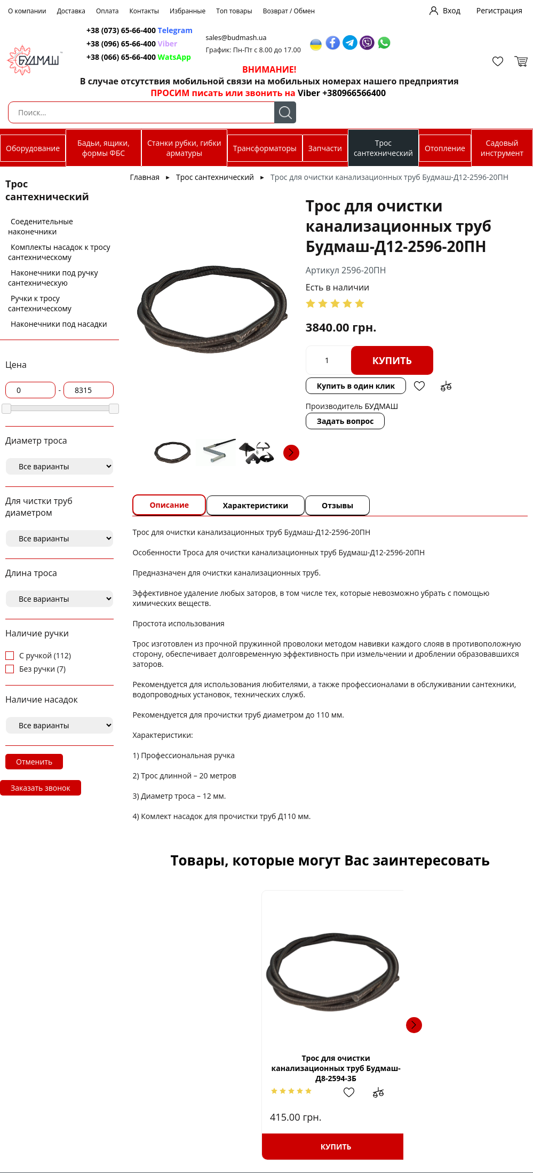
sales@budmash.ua (233, 37)
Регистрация (499, 10)
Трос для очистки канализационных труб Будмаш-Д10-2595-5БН (419, 1068)
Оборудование (33, 148)
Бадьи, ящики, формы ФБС (103, 148)
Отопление (445, 148)
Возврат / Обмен (289, 10)
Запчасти (325, 148)
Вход (451, 10)
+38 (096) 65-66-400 (115, 43)
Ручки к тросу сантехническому (39, 303)
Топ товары (234, 10)
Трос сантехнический (383, 148)
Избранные (187, 10)
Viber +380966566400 (334, 93)
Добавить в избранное (420, 386)
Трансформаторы (265, 148)
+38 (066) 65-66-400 (115, 57)
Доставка (71, 10)
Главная (145, 177)
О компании (27, 10)
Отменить (34, 762)
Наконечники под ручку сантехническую (53, 277)
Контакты (145, 10)
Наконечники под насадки (59, 324)
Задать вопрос (345, 421)
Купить (392, 360)
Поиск (285, 112)
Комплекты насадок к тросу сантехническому (59, 252)
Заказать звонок (40, 788)
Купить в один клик (356, 386)
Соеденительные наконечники (40, 226)
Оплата (107, 10)
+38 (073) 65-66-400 (115, 30)
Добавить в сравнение (446, 386)
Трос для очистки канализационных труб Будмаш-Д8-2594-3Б (241, 1068)
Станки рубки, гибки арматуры (184, 148)
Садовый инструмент (502, 148)
